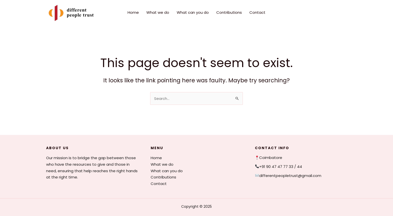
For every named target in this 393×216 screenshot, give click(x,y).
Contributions (229, 12)
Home (133, 12)
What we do (157, 12)
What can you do (193, 12)
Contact (257, 12)
